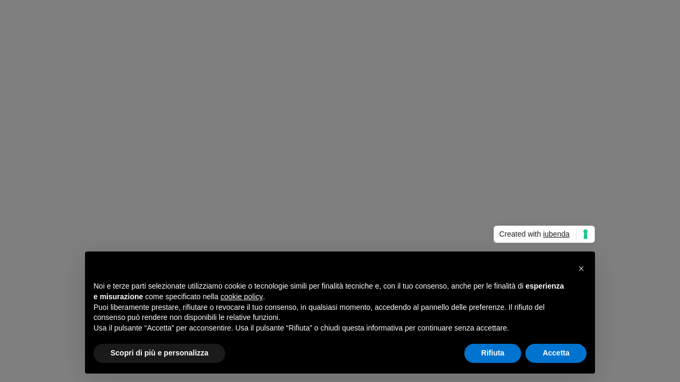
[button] (581, 268)
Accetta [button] (556, 353)
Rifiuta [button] (493, 353)
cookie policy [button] (241, 296)
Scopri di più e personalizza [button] (159, 353)
